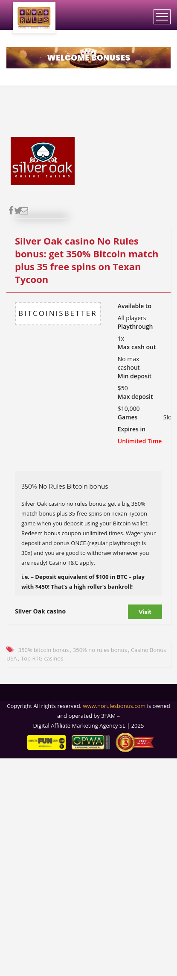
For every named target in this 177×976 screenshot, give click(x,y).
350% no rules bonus (100, 650)
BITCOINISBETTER (57, 313)
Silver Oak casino (40, 611)
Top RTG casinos (42, 658)
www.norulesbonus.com (114, 706)
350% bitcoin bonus (43, 650)
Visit (145, 611)
